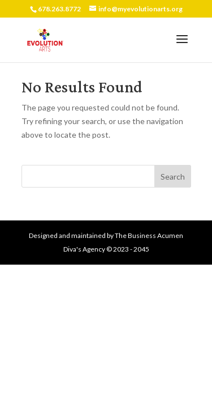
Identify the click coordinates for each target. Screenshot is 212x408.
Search (173, 176)
